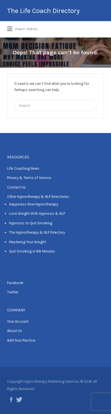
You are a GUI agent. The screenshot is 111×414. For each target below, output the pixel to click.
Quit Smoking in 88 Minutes (32, 251)
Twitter (12, 292)
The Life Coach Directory (43, 11)
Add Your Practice (21, 340)
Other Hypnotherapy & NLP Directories (38, 196)
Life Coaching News (23, 168)
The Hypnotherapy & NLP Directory (37, 232)
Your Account (18, 321)
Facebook (15, 283)
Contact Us (16, 187)
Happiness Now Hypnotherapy (33, 204)
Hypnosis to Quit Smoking (30, 223)
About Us (14, 331)
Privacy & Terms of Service (29, 178)
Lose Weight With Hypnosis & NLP (37, 213)
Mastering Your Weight (27, 242)
